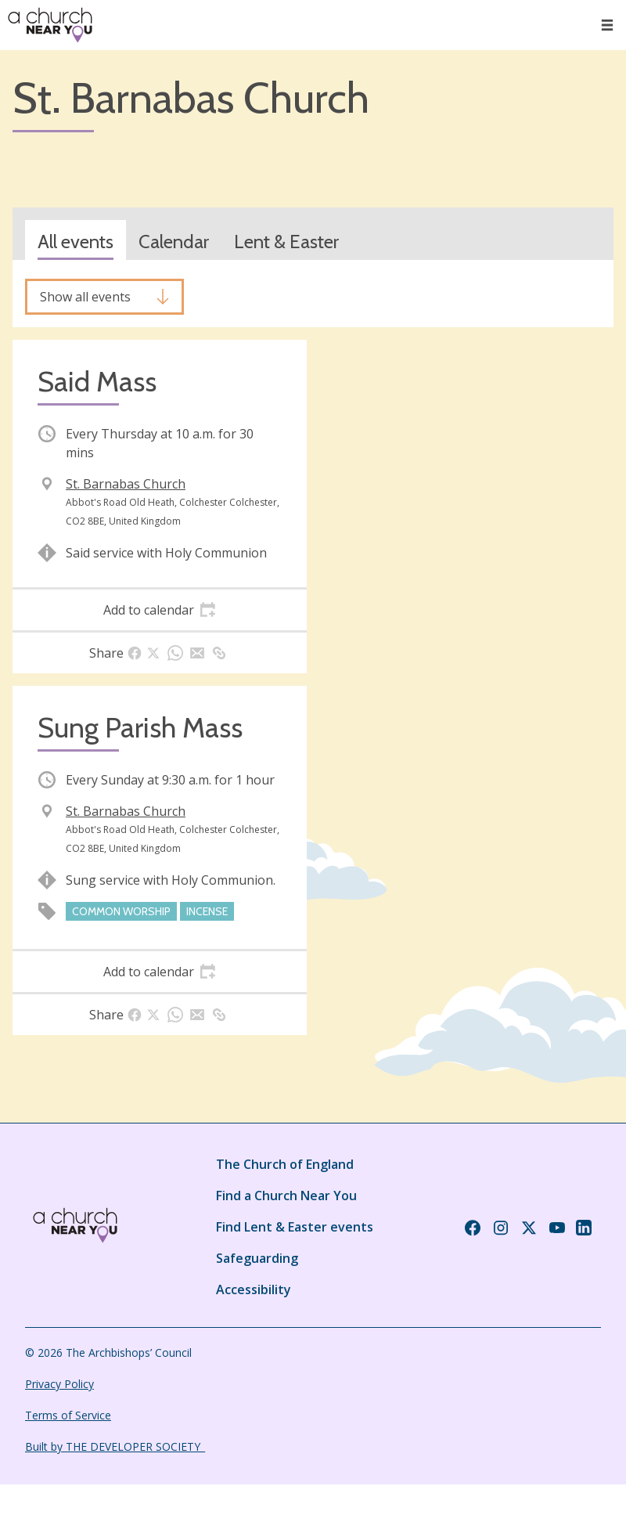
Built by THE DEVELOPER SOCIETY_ (115, 1446)
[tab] (160, 610)
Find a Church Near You (286, 1195)
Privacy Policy (59, 1383)
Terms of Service (68, 1415)
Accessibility (253, 1289)
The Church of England (285, 1164)
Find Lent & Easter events (294, 1226)
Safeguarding (257, 1258)
